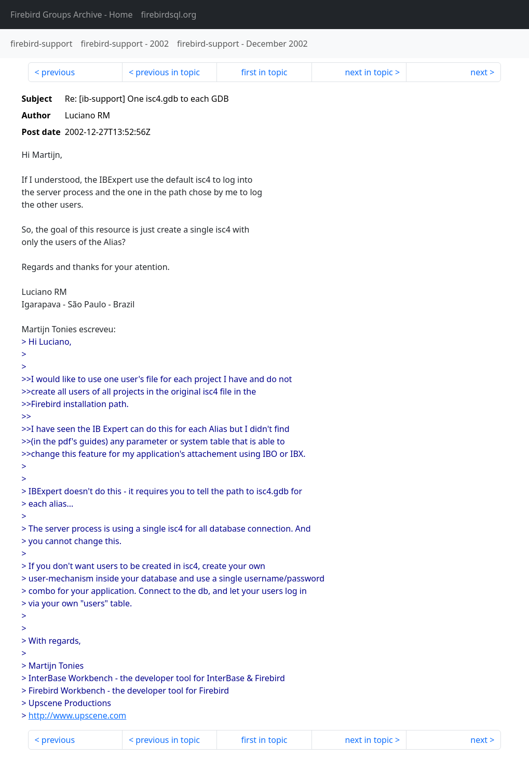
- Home (71, 14)
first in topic (264, 72)
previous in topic (167, 72)
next (478, 72)
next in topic (368, 72)
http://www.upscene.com (77, 715)
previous (58, 72)
